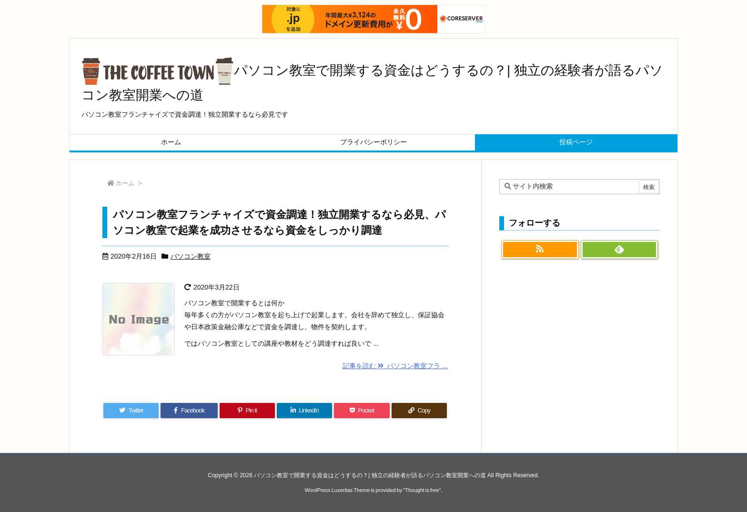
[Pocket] (361, 410)
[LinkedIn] (304, 410)
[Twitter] (131, 410)
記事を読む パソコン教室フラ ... (395, 366)
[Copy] (419, 410)
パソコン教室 (191, 256)
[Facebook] (189, 410)
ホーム (125, 183)
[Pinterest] (247, 410)
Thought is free (422, 490)
